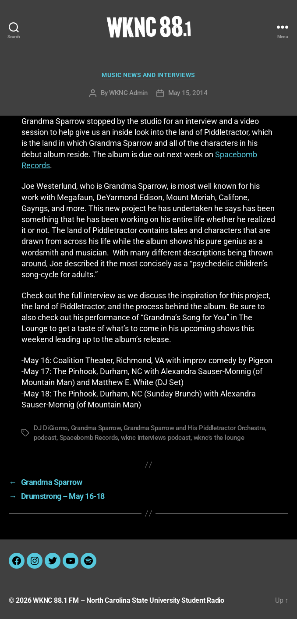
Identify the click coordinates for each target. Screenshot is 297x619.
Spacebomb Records (89, 438)
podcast (45, 438)
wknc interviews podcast (156, 438)
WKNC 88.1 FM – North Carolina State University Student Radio (128, 600)
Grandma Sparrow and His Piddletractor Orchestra (194, 428)
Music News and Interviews (148, 74)
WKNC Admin (128, 93)
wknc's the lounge (219, 438)
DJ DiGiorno (51, 428)
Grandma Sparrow (96, 428)
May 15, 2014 (188, 93)
